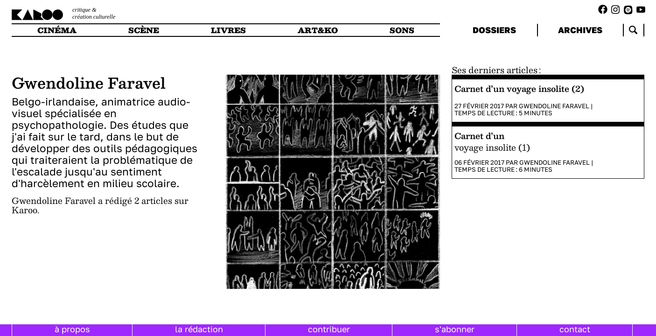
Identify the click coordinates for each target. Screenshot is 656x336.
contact (574, 329)
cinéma (57, 30)
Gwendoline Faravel (554, 106)
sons (402, 30)
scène (143, 30)
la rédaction (199, 329)
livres (228, 30)
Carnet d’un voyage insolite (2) (519, 88)
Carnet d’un (479, 135)
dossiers (494, 30)
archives (580, 30)
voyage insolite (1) (492, 147)
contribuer (329, 329)
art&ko (318, 30)
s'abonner (455, 329)
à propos (72, 329)
